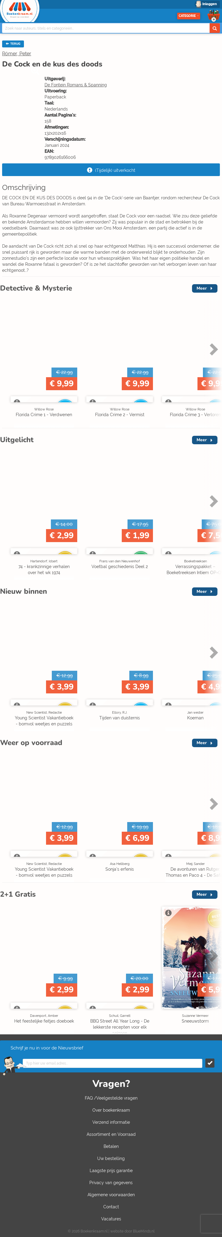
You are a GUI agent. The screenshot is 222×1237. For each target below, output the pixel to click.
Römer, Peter (16, 53)
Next (213, 349)
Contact (111, 1206)
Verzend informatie (111, 1122)
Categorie (189, 16)
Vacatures (111, 1218)
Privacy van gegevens (111, 1182)
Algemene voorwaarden (111, 1194)
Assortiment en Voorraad (111, 1134)
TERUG (13, 44)
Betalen (111, 1146)
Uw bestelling (111, 1158)
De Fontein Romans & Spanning (76, 84)
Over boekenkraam (111, 1110)
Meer (202, 288)
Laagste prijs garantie (111, 1170)
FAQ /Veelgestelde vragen (111, 1098)
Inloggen (209, 4)
